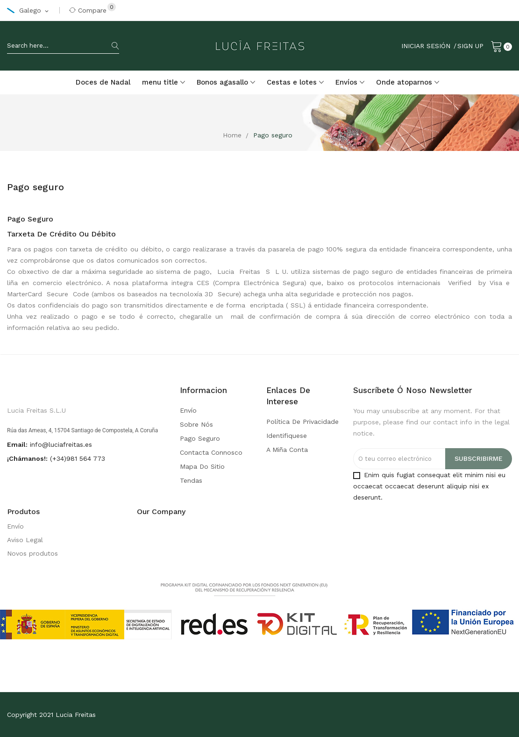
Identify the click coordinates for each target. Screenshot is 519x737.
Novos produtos (32, 553)
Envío (188, 410)
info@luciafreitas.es (61, 444)
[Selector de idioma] (28, 10)
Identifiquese (286, 435)
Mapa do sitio (202, 466)
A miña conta (287, 449)
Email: (17, 444)
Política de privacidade (302, 421)
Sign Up (470, 46)
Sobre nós (196, 424)
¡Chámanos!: (27, 458)
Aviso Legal (25, 540)
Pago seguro (200, 438)
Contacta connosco (211, 452)
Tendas (191, 480)
